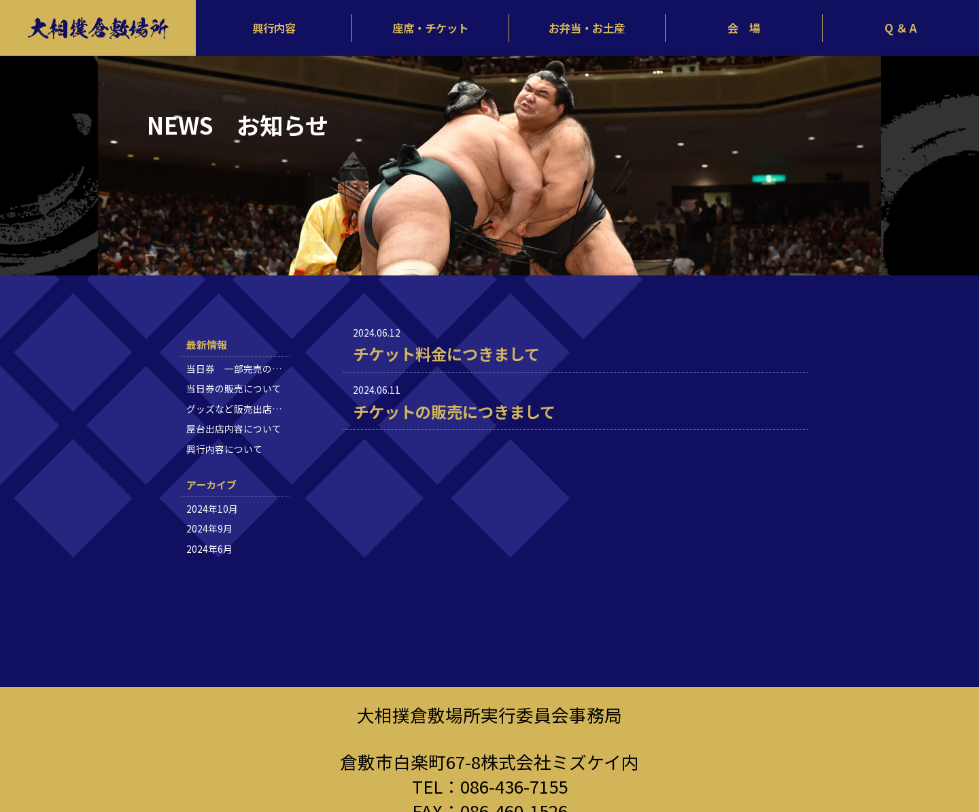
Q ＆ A (900, 28)
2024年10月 (212, 508)
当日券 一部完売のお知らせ (248, 368)
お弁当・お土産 (587, 28)
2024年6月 (209, 549)
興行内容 (274, 28)
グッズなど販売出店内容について (257, 409)
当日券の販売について (233, 388)
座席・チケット (430, 28)
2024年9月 (209, 528)
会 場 (743, 28)
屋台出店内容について (233, 428)
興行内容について (224, 449)
